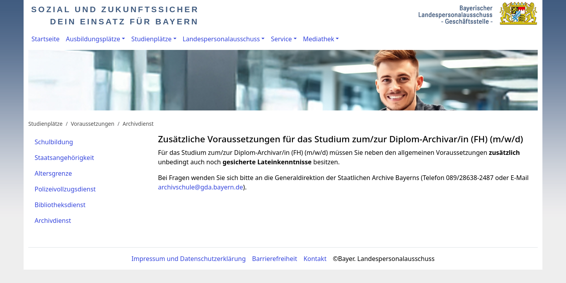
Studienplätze (151, 39)
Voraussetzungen (92, 123)
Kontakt (315, 258)
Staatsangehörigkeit (64, 157)
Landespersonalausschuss (221, 39)
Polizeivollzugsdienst (65, 189)
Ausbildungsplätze (93, 39)
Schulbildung (54, 142)
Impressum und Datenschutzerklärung (188, 258)
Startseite (45, 39)
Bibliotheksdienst (60, 204)
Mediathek (318, 39)
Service (281, 39)
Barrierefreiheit (274, 258)
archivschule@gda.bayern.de (200, 187)
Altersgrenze (53, 173)
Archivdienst (138, 123)
